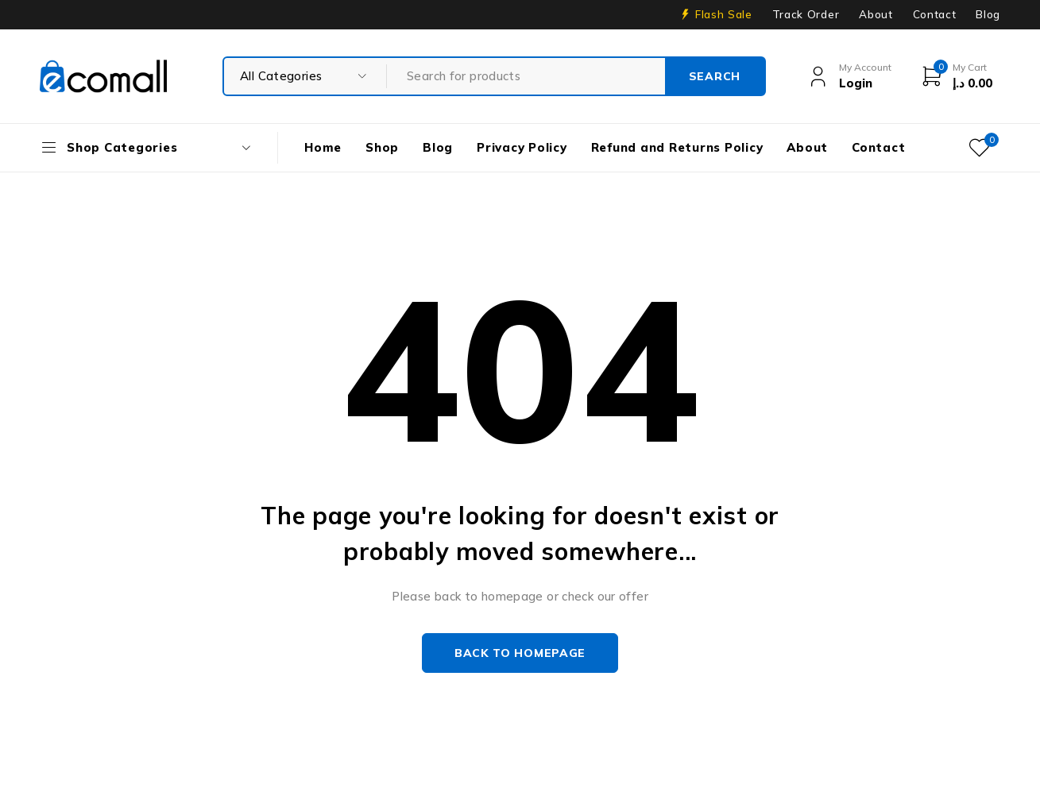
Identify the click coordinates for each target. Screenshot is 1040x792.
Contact (935, 14)
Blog (988, 14)
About (875, 14)
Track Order (805, 14)
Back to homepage (520, 653)
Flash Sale (723, 14)
